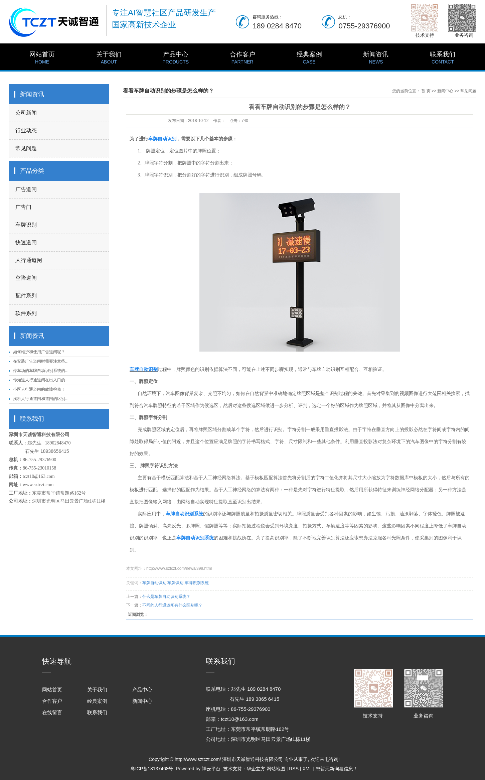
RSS (294, 768)
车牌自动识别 (154, 582)
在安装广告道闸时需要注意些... (40, 361)
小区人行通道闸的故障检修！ (39, 389)
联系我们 (442, 58)
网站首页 (42, 58)
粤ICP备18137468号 (152, 768)
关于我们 (108, 58)
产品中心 (175, 58)
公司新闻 (26, 113)
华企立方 (256, 768)
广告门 (23, 207)
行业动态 (26, 130)
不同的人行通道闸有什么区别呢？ (172, 605)
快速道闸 (26, 242)
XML (307, 768)
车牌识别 (26, 225)
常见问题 (26, 148)
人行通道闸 (28, 260)
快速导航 (56, 661)
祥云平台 (211, 768)
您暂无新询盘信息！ (337, 768)
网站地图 (276, 768)
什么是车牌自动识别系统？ (166, 596)
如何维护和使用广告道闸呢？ (39, 352)
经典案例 (309, 58)
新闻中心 (445, 91)
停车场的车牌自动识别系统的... (40, 370)
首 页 (425, 91)
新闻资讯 (376, 58)
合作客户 (242, 58)
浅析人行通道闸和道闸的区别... (40, 398)
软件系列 (26, 313)
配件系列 (26, 295)
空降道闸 (26, 278)
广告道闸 (26, 189)
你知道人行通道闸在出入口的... (40, 380)
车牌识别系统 (197, 582)
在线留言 (52, 712)
